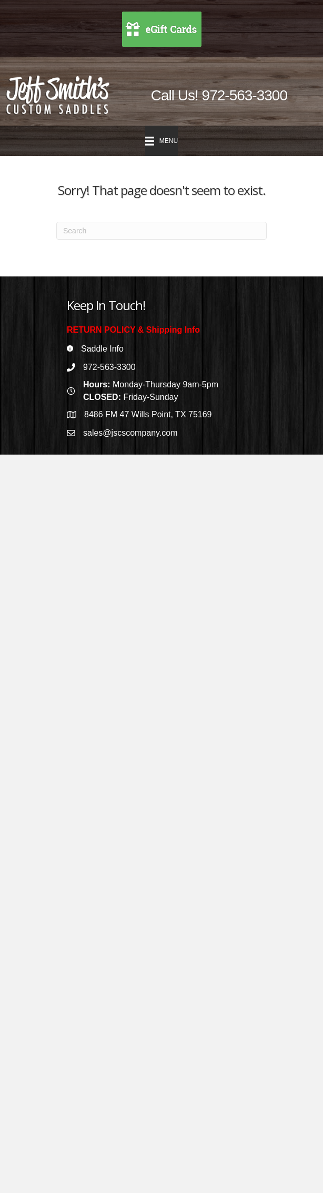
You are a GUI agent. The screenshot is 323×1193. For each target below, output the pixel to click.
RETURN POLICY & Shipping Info (133, 329)
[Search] (161, 231)
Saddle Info (102, 348)
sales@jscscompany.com (130, 432)
